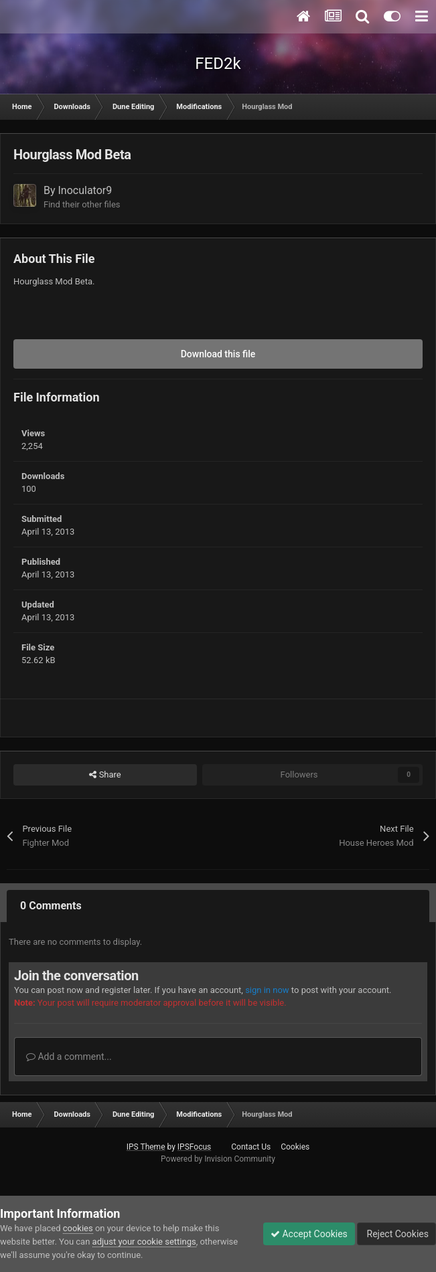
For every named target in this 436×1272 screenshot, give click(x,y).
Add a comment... (69, 1056)
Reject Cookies (396, 1234)
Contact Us (251, 1147)
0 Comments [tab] (51, 905)
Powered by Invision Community (218, 1159)
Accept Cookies (309, 1234)
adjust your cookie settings (144, 1242)
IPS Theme (146, 1147)
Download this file (218, 354)
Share (105, 775)
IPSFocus (194, 1147)
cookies (78, 1228)
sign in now (267, 990)
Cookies (295, 1147)
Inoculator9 (85, 190)
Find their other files (82, 204)
